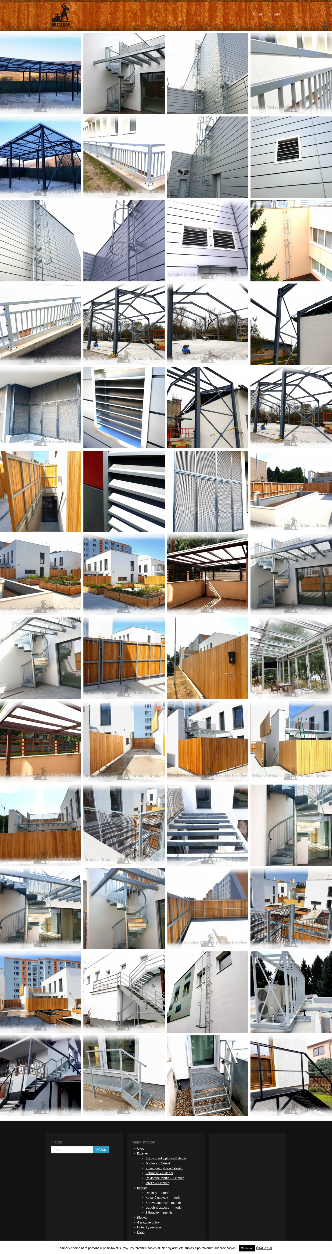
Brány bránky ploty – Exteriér (165, 1158)
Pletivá (142, 1217)
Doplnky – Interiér (157, 1192)
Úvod (140, 1148)
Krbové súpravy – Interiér (163, 1202)
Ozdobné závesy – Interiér (164, 1207)
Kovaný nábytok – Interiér (163, 1197)
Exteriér (142, 1153)
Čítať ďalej (264, 1248)
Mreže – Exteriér (157, 1183)
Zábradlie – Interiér (158, 1212)
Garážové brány (148, 1222)
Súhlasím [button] (247, 1248)
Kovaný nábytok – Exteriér (164, 1168)
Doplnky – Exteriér (158, 1163)
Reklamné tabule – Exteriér (164, 1178)
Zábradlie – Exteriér (159, 1173)
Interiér (142, 1188)
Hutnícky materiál (149, 1227)
